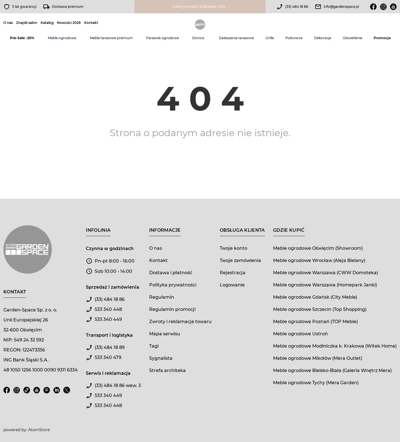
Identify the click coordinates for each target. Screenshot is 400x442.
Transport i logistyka (109, 335)
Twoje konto (233, 248)
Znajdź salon (26, 22)
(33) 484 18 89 (110, 347)
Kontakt (91, 22)
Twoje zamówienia (240, 260)
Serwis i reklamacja (108, 373)
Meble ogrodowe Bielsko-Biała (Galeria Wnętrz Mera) (332, 370)
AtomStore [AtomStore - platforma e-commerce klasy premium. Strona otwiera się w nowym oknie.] (39, 429)
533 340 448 (108, 309)
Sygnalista (160, 358)
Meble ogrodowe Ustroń (300, 333)
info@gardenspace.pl (341, 6)
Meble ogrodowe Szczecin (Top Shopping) (319, 309)
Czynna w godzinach (110, 248)
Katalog (47, 22)
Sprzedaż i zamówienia (112, 287)
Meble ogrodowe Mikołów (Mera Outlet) (317, 358)
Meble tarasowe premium (111, 38)
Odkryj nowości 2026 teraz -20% (199, 6)
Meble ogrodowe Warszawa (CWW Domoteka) (325, 272)
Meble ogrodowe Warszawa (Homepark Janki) (325, 285)
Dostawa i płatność (170, 272)
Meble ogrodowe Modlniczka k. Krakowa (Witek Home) (335, 346)
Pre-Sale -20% (22, 38)
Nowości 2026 (69, 22)
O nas (8, 22)
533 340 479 (108, 357)
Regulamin (161, 297)
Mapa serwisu (164, 333)
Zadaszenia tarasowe (236, 38)
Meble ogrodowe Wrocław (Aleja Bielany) (319, 260)
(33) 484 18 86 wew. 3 (118, 385)
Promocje (382, 38)
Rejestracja (233, 272)
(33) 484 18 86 (296, 6)
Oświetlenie (352, 38)
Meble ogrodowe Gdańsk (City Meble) (315, 297)
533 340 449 (108, 319)
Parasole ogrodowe (162, 38)
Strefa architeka (167, 370)
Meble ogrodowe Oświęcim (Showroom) (318, 248)
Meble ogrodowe (62, 38)
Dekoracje (322, 38)
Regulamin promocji (172, 309)
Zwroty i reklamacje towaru (180, 321)
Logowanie (232, 285)
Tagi (154, 346)
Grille (270, 38)
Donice (198, 38)
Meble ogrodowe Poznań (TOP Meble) (315, 321)
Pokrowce (293, 38)
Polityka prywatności (172, 285)
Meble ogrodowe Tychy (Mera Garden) (316, 382)
